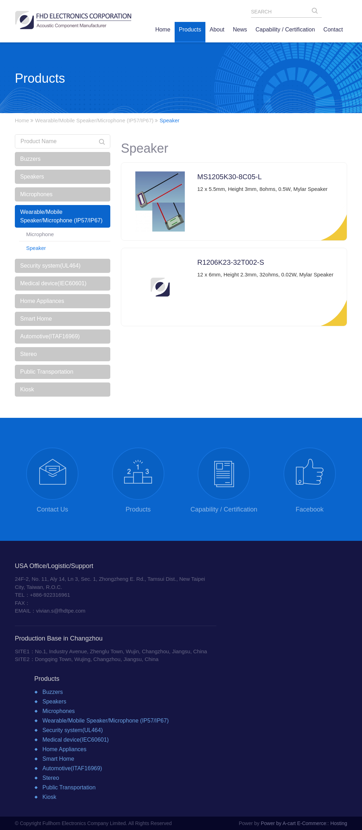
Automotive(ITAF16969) (50, 336)
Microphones (36, 194)
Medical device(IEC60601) (53, 283)
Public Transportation (46, 372)
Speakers (32, 177)
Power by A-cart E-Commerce (293, 823)
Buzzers (30, 159)
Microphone (40, 234)
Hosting (339, 823)
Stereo (28, 354)
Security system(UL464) (50, 266)
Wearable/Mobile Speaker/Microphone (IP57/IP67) (94, 120)
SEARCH (317, 12)
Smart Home (36, 319)
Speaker (36, 248)
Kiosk (27, 389)
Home (22, 120)
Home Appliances (42, 301)
